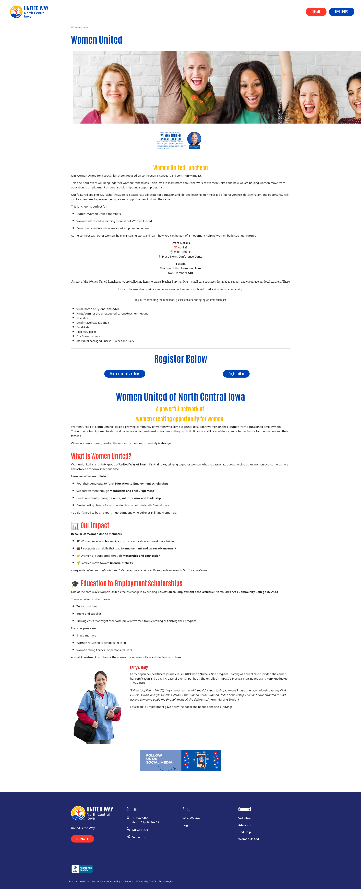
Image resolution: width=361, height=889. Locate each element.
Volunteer (245, 818)
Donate (316, 11)
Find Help (244, 831)
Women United (248, 838)
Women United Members (124, 373)
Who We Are (191, 818)
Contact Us (138, 837)
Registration (236, 373)
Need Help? (341, 11)
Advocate (244, 824)
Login (186, 824)
